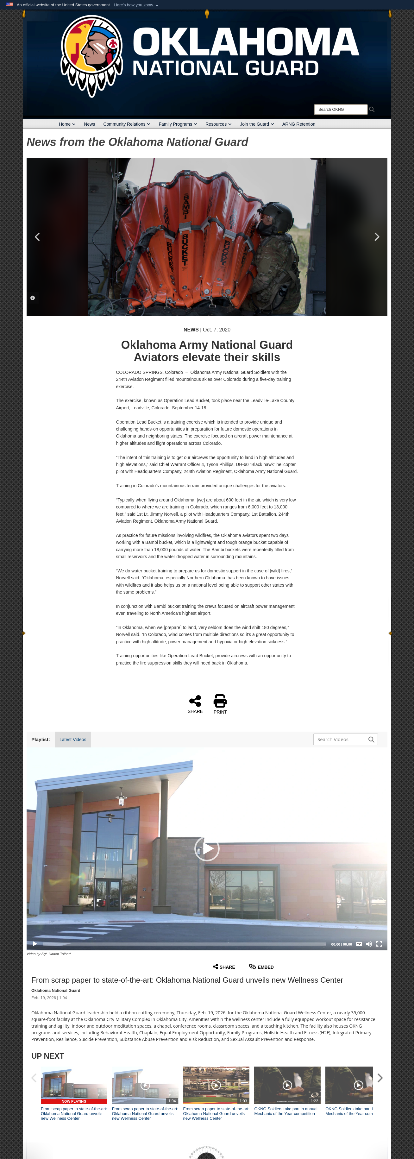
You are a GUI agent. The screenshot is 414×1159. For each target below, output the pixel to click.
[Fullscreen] (379, 944)
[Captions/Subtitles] (359, 944)
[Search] (341, 109)
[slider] (184, 944)
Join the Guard (257, 124)
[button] (137, 5)
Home (67, 124)
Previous (37, 236)
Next (376, 236)
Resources (218, 124)
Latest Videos (73, 739)
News (89, 124)
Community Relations (126, 124)
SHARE (195, 704)
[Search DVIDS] (344, 739)
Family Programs (178, 124)
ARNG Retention (298, 124)
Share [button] (224, 967)
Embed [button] (261, 967)
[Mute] (369, 944)
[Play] (35, 944)
